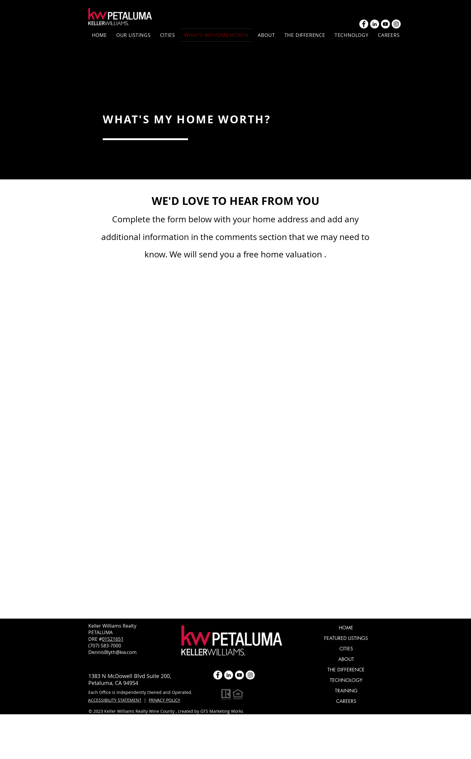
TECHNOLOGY (346, 680)
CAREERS (346, 701)
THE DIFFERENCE (346, 670)
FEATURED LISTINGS (346, 638)
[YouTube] (385, 24)
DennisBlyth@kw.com (112, 652)
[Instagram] (396, 24)
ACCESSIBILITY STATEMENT (114, 700)
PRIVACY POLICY (164, 700)
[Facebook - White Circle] (363, 24)
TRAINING (346, 691)
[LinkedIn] (374, 24)
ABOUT (346, 659)
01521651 (112, 639)
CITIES (346, 649)
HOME (346, 628)
